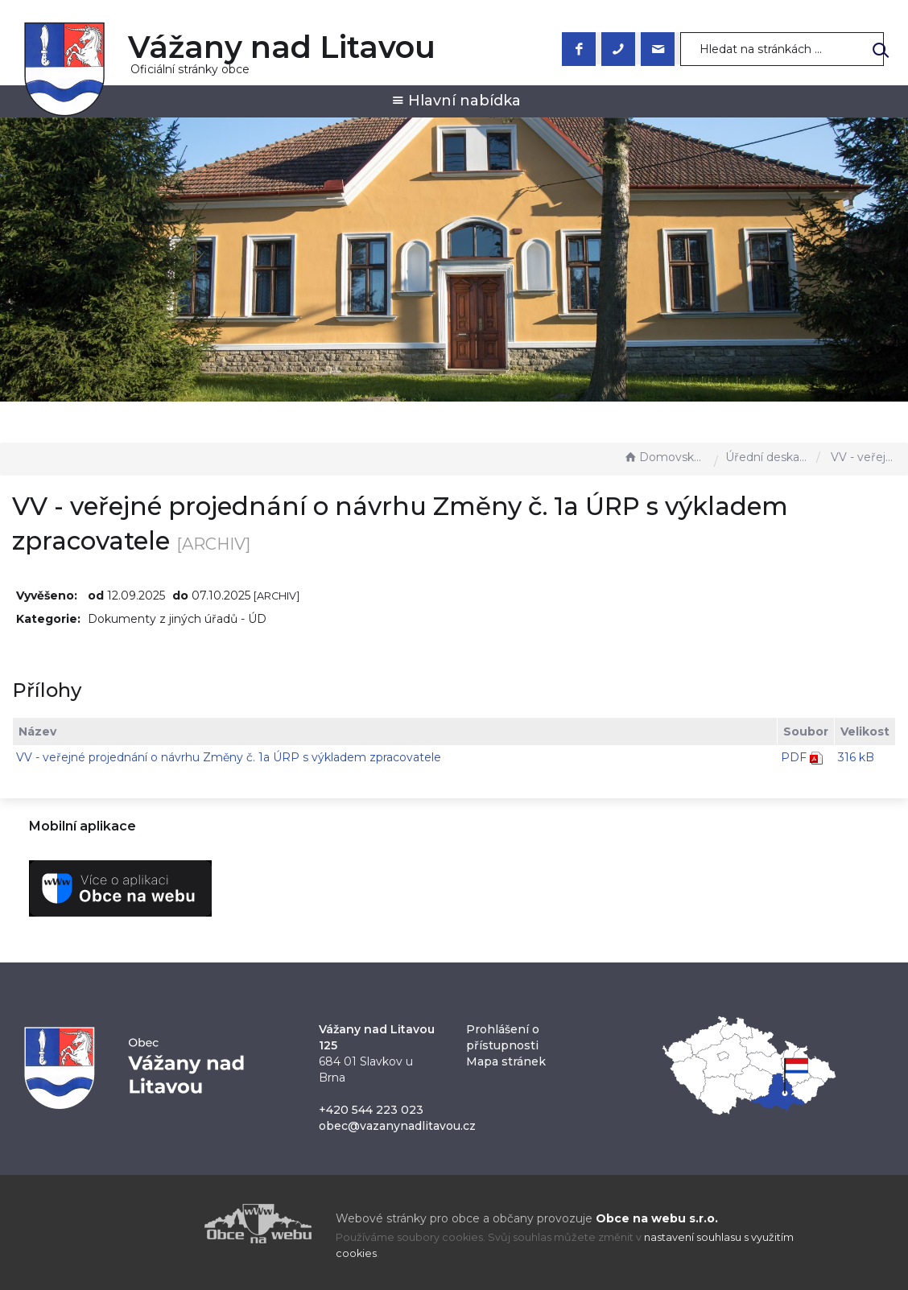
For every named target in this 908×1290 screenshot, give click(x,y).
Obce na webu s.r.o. (657, 1218)
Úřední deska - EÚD (767, 457)
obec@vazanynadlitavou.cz (397, 1126)
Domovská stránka (665, 457)
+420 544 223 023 (371, 1109)
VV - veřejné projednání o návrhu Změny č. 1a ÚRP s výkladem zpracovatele (228, 757)
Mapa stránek (506, 1061)
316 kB (856, 757)
